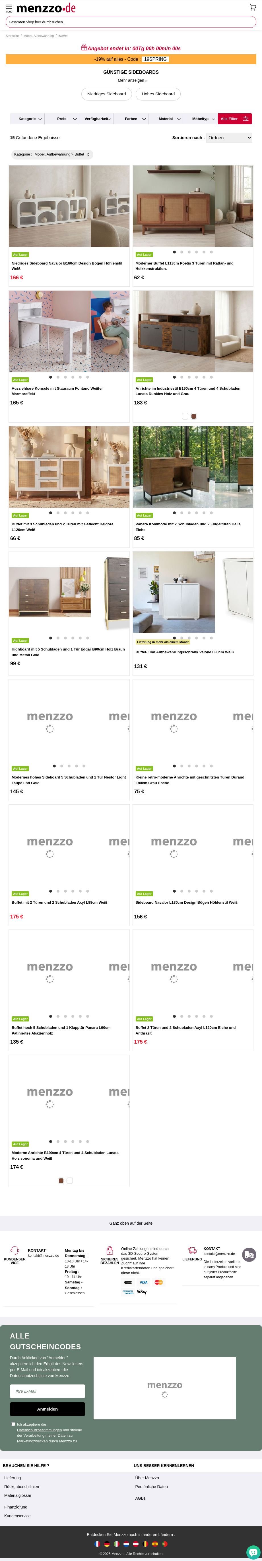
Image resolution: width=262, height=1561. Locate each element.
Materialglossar (17, 1495)
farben (131, 119)
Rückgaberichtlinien (21, 1486)
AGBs (140, 1498)
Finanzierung (15, 1507)
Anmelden (47, 1409)
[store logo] (131, 7)
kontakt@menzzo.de (219, 1254)
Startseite (12, 35)
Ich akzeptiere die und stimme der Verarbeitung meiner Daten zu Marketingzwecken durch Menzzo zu (46, 1432)
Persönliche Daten (151, 1486)
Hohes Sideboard (158, 93)
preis (61, 119)
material (166, 119)
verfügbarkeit (96, 119)
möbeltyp (200, 119)
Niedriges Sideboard (106, 93)
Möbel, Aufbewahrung (39, 35)
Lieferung (12, 1478)
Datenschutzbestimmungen (39, 1430)
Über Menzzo (147, 1478)
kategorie (27, 119)
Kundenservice (17, 1516)
